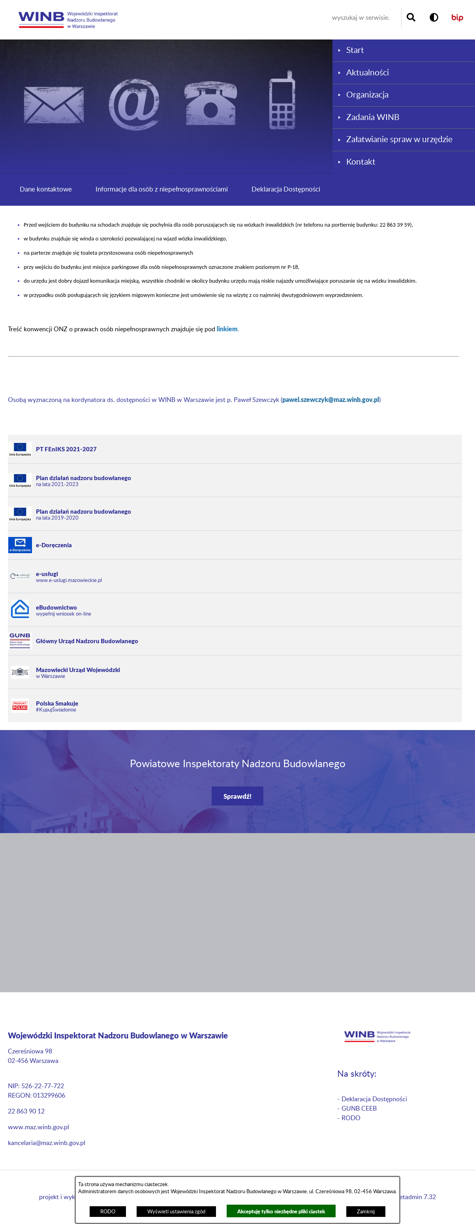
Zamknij (366, 1212)
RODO (107, 1212)
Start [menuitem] (355, 50)
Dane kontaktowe (46, 189)
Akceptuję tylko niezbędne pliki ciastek (281, 1211)
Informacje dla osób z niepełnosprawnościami (162, 189)
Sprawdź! (237, 796)
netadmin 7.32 (416, 1197)
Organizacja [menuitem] (367, 95)
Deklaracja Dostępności (286, 189)
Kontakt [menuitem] (360, 162)
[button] (434, 18)
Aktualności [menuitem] (367, 73)
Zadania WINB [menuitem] (373, 117)
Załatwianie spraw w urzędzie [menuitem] (399, 139)
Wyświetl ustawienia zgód (176, 1212)
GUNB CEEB (359, 1109)
